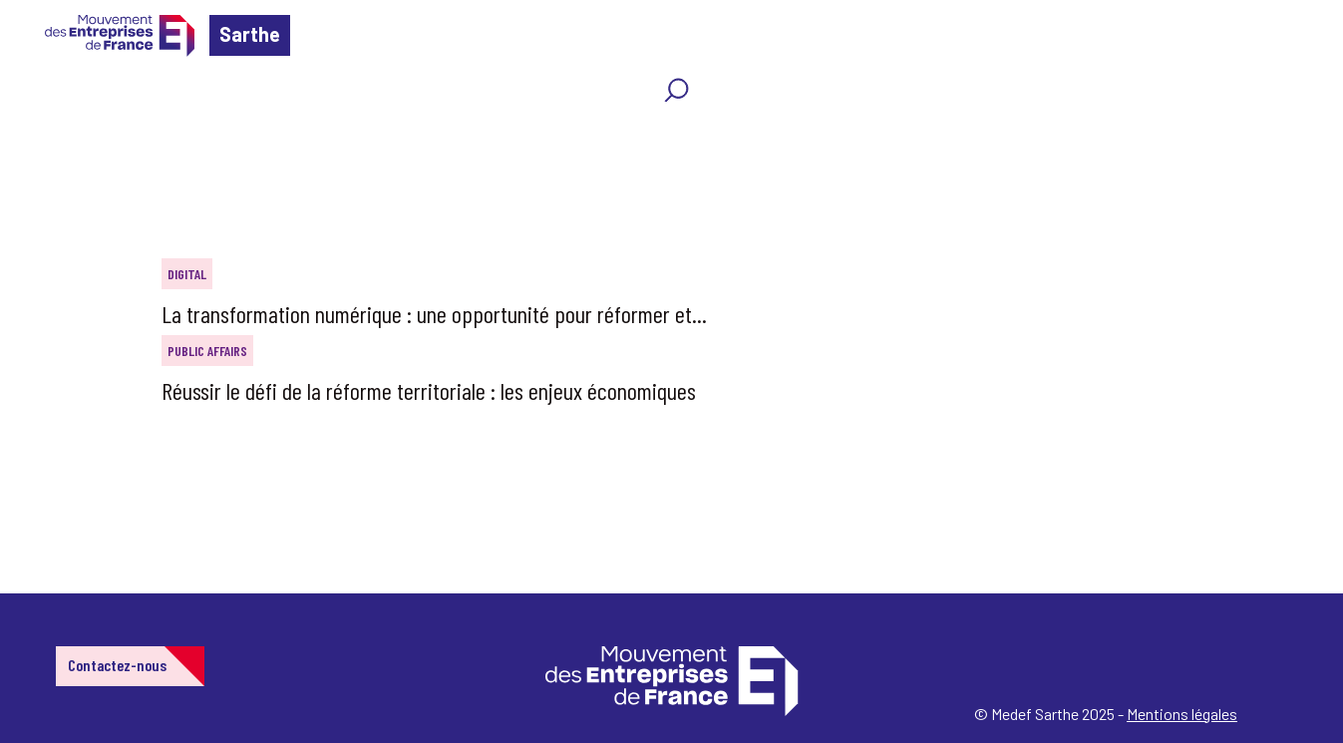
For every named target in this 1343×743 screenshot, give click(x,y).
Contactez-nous (117, 664)
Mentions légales (1182, 713)
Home (44, 134)
